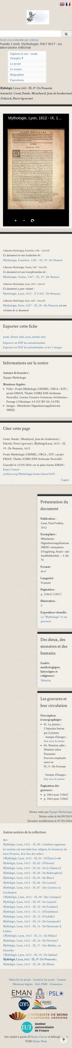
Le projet (15, 64)
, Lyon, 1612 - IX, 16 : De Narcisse (30, 940)
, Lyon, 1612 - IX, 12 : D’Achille (28, 916)
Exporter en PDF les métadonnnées (24, 343)
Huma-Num (40, 1041)
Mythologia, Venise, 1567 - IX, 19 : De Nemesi (31, 277)
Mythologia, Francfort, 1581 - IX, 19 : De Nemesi (32, 260)
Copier (65, 480)
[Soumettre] (66, 33)
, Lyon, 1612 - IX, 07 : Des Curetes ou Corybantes (32, 890)
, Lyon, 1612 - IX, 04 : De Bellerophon (32, 873)
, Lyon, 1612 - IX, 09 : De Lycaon (29, 902)
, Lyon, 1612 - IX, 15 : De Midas (30, 936)
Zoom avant (16, 221)
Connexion (55, 984)
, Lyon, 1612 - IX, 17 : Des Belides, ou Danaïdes (32, 947)
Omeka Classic (38, 1037)
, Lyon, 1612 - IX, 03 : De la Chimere (31, 868)
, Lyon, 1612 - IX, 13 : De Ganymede (31, 921)
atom (6, 337)
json (27, 337)
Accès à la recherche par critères (19, 40)
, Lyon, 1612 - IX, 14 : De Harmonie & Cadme (32, 928)
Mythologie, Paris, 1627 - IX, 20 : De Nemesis (30, 305)
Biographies (17, 74)
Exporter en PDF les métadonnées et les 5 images (32, 347)
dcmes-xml (17, 337)
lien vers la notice (54, 741)
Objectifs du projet (20, 980)
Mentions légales (23, 984)
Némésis (46, 680)
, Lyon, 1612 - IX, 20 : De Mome (29, 964)
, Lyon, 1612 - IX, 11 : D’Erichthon (30, 912)
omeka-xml (38, 337)
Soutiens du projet (44, 980)
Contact (61, 980)
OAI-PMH (41, 984)
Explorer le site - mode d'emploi (24, 56)
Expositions (17, 80)
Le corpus (16, 69)
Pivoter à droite (33, 221)
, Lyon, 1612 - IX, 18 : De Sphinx (30, 955)
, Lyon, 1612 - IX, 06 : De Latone (29, 883)
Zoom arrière (24, 221)
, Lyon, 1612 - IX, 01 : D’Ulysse (29, 858)
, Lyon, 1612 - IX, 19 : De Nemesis (29, 959)
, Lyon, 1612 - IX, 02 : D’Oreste (28, 863)
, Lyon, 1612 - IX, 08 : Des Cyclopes (32, 897)
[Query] (36, 33)
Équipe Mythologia (60, 812)
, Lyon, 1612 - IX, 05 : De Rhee (28, 878)
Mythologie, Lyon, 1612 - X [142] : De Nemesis (31, 293)
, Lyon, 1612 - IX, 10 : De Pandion (29, 907)
